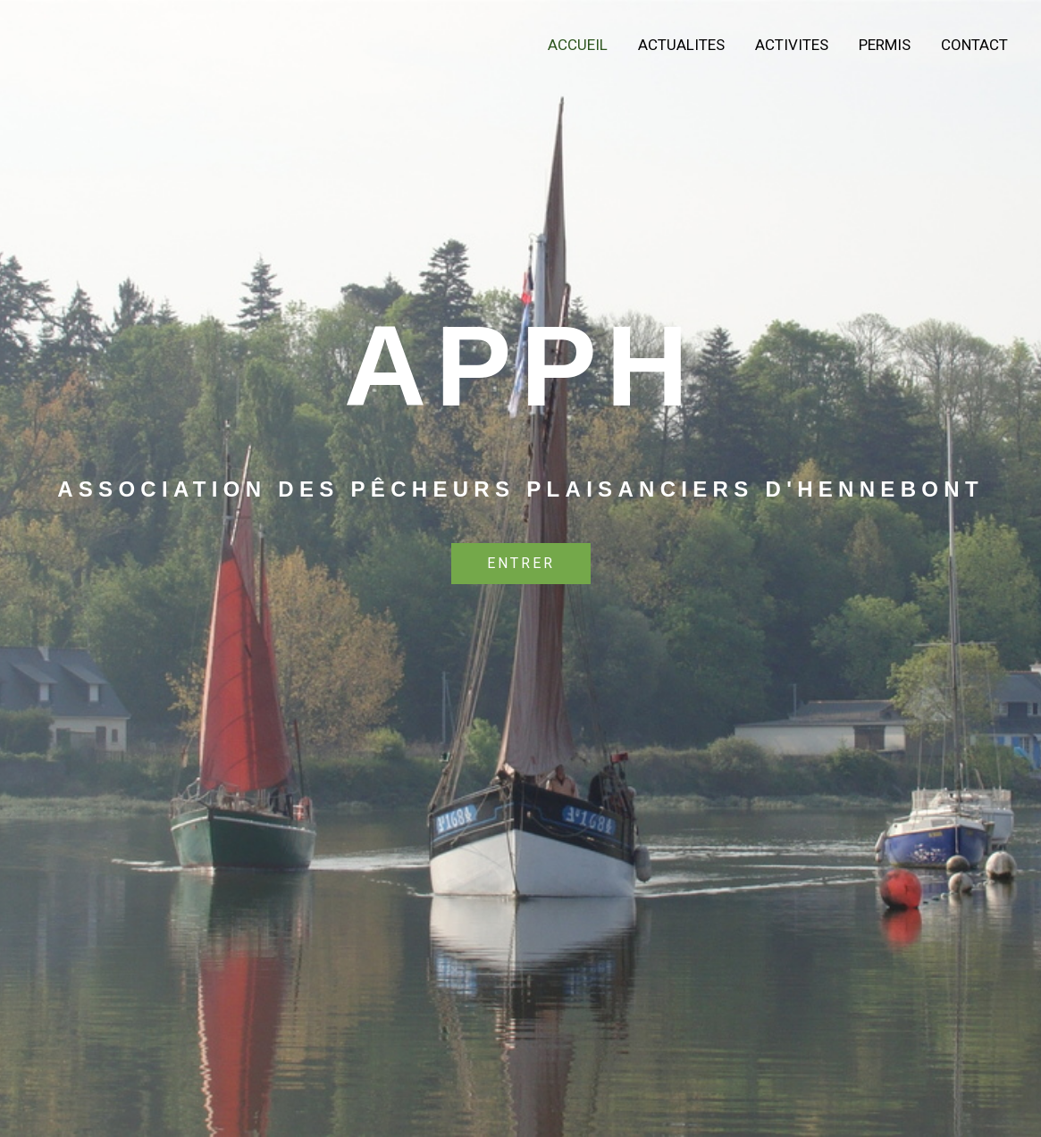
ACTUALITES (681, 45)
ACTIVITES (791, 45)
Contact (974, 45)
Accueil (578, 45)
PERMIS (885, 45)
